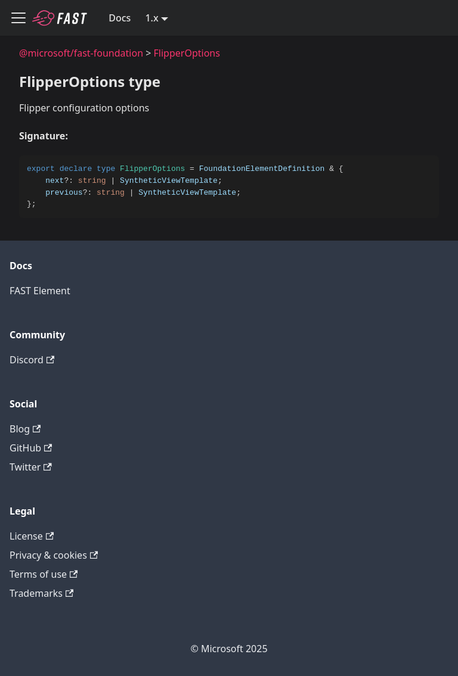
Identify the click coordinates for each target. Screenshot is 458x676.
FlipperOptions (187, 53)
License (32, 536)
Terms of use (44, 574)
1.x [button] (151, 17)
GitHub (31, 447)
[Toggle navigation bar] (18, 18)
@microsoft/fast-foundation (81, 53)
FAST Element (40, 290)
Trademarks (41, 593)
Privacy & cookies (54, 555)
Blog (25, 428)
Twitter (31, 466)
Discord (32, 359)
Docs (120, 17)
